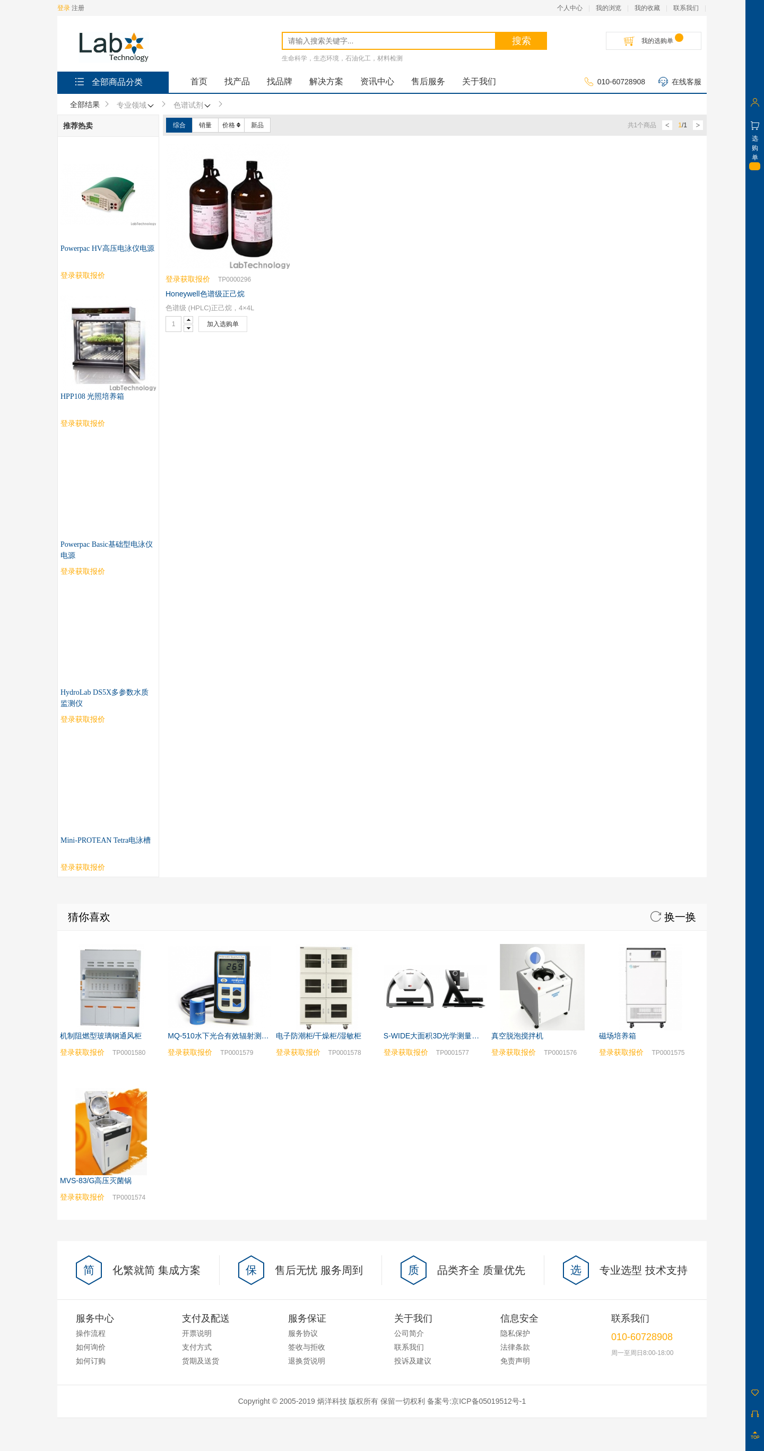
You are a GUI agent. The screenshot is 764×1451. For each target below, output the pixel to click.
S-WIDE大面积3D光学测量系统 (435, 749)
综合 (179, 125)
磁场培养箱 (617, 749)
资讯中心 (377, 81)
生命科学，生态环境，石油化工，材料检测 (342, 58)
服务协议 (303, 1047)
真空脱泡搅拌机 (517, 749)
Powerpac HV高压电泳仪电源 (107, 248)
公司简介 (409, 1047)
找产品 (237, 81)
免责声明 (515, 1074)
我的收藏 (647, 8)
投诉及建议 (412, 1074)
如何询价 (91, 1060)
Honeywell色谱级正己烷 (205, 294)
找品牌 (279, 81)
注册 (78, 8)
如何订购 (91, 1074)
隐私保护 (515, 1047)
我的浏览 (608, 8)
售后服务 (428, 81)
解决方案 (326, 81)
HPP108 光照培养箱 (92, 396)
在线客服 (679, 82)
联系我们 (686, 8)
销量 (205, 125)
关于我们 (479, 81)
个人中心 (570, 8)
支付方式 (197, 1060)
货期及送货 (200, 1074)
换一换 (673, 630)
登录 (63, 8)
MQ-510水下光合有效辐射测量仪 (222, 749)
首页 (198, 81)
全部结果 (85, 104)
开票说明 (197, 1047)
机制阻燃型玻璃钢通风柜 (101, 749)
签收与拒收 (306, 1060)
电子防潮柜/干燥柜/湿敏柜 (319, 749)
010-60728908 (614, 82)
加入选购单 (223, 324)
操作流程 (91, 1047)
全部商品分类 (108, 81)
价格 (231, 125)
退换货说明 (306, 1074)
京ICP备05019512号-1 (489, 1115)
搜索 (521, 41)
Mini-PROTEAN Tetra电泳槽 (105, 554)
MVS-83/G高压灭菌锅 (96, 894)
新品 (257, 125)
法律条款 (515, 1060)
